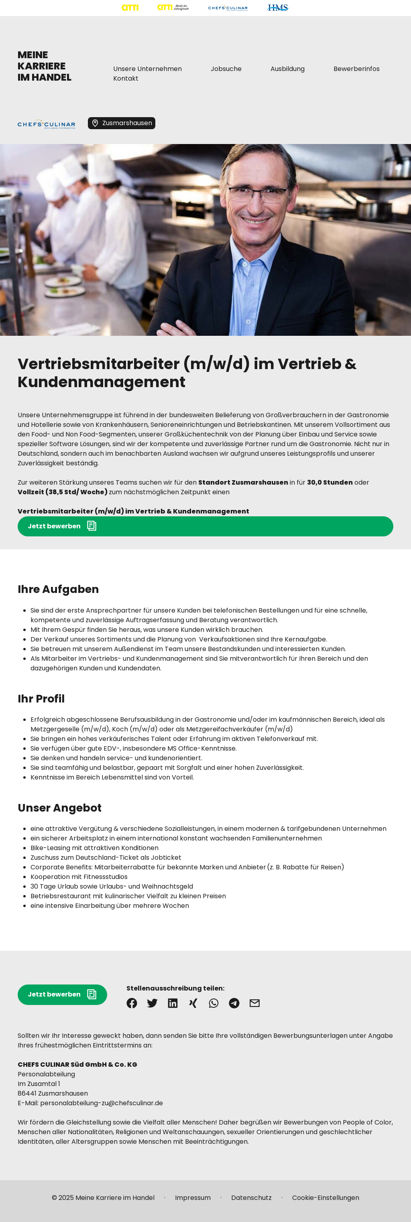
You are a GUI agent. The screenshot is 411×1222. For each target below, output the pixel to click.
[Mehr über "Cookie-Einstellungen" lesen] (325, 1201)
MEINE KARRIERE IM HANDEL (44, 66)
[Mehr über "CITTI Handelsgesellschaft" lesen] (130, 7)
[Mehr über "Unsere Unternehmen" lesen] (147, 69)
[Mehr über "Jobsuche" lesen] (226, 69)
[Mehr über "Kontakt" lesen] (126, 79)
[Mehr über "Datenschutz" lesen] (251, 1201)
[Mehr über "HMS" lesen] (278, 7)
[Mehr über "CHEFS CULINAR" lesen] (227, 7)
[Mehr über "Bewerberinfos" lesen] (356, 69)
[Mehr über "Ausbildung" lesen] (287, 69)
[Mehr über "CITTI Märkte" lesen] (173, 7)
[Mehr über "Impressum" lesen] (193, 1201)
